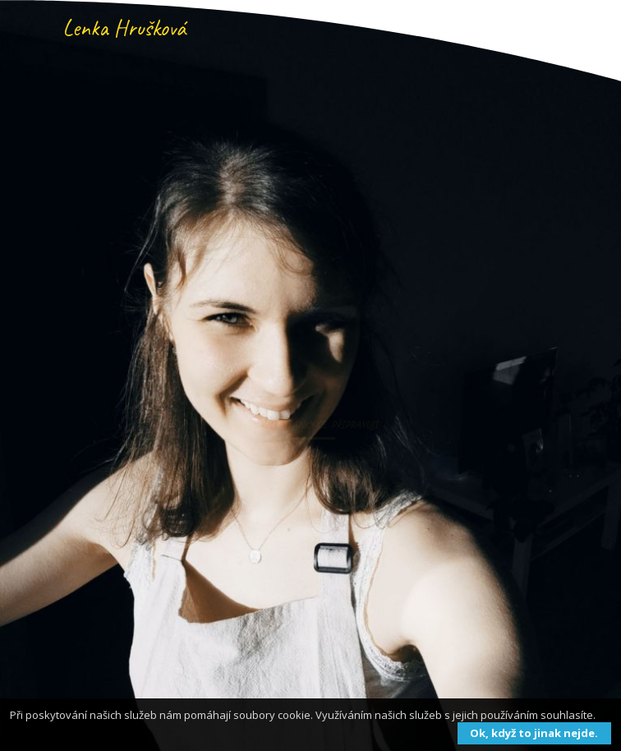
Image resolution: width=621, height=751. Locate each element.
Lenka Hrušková (124, 27)
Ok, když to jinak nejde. (534, 733)
